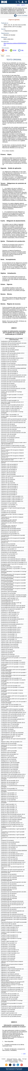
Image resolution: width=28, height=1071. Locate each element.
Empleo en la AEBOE (14, 1062)
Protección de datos (17, 1060)
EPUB (14, 50)
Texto (2, 55)
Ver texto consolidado (22, 15)
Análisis (8, 55)
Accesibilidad (9, 1060)
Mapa (19, 1058)
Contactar (3, 1058)
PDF (6, 50)
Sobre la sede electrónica (12, 1058)
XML (22, 50)
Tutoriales (21, 1061)
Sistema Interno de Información (11, 1061)
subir (24, 1053)
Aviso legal (24, 1058)
